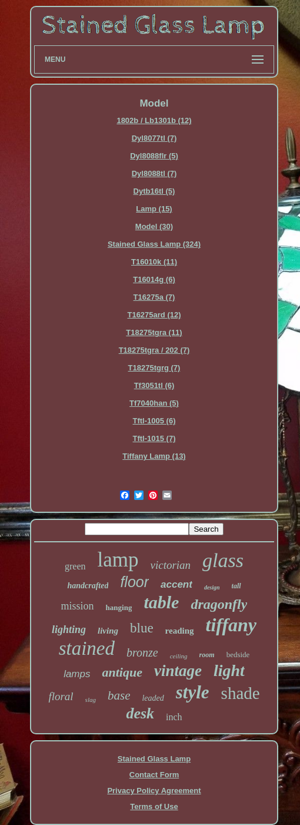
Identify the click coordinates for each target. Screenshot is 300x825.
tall (236, 586)
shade (240, 693)
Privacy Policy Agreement (154, 790)
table (161, 602)
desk (140, 713)
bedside (238, 654)
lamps (77, 674)
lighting (69, 629)
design (212, 587)
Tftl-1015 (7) (154, 438)
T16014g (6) (154, 279)
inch (174, 717)
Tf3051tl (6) (154, 385)
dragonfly (219, 604)
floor (134, 582)
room (207, 655)
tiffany (231, 624)
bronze (142, 652)
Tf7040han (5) (154, 403)
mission (77, 606)
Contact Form (154, 774)
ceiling (179, 656)
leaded (153, 698)
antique (122, 672)
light (229, 670)
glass (223, 560)
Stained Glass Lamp (154, 758)
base (119, 695)
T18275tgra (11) (154, 332)
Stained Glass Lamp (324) (154, 244)
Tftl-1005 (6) (154, 420)
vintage (178, 671)
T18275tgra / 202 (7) (154, 350)
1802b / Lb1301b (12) (153, 120)
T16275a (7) (154, 297)
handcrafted (87, 585)
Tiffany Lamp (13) (153, 456)
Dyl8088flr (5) (154, 155)
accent (176, 584)
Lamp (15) (154, 208)
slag (90, 699)
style (192, 692)
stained (87, 648)
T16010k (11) (154, 261)
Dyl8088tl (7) (154, 173)
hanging (119, 607)
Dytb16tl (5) (154, 191)
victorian (170, 565)
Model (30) (154, 226)
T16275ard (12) (154, 314)
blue (142, 628)
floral (60, 696)
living (108, 630)
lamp (118, 559)
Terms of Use (154, 806)
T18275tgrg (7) (154, 367)
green (75, 566)
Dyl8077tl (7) (154, 138)
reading (179, 630)
